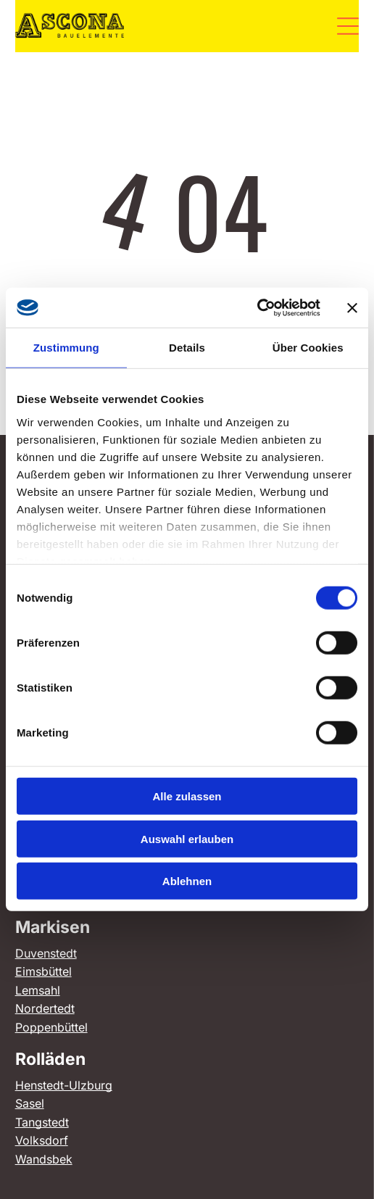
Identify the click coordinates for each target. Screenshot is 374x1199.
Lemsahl (37, 990)
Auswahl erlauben (187, 839)
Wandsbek (43, 1159)
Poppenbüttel (51, 1027)
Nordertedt (45, 1008)
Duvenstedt (46, 953)
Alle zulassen (186, 796)
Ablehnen (187, 881)
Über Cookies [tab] (308, 347)
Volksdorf (41, 1140)
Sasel (29, 1103)
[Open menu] (348, 26)
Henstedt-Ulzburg (63, 1085)
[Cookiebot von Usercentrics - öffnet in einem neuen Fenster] (257, 308)
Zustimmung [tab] (66, 347)
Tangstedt (42, 1122)
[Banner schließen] (352, 307)
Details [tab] (187, 347)
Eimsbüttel (43, 971)
